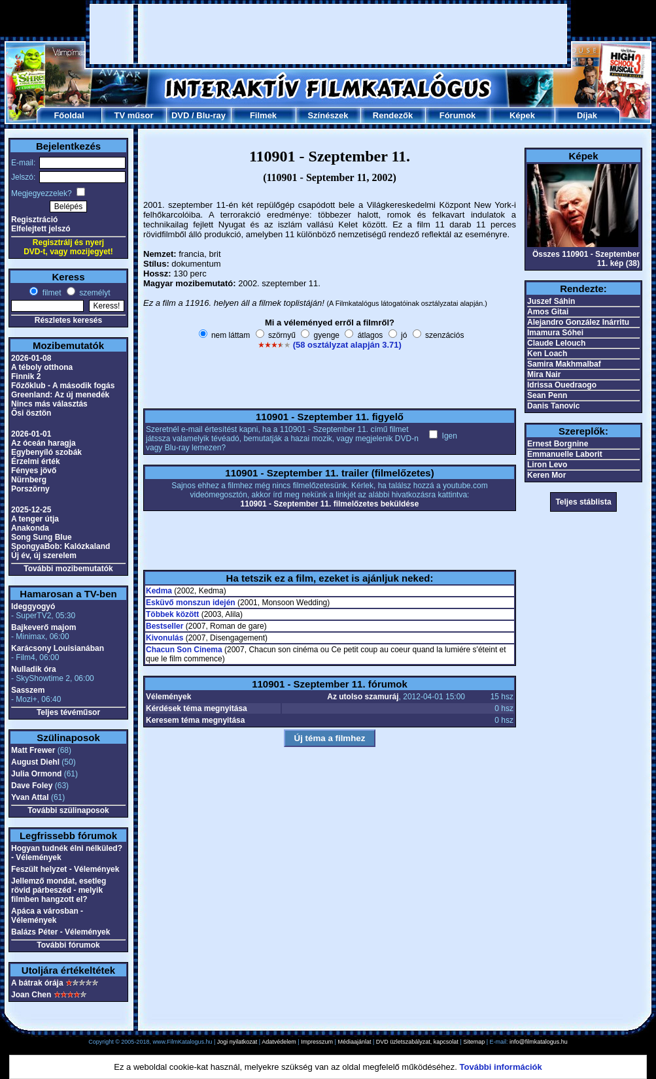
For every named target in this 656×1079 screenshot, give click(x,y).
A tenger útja (35, 518)
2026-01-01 (31, 434)
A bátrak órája (37, 983)
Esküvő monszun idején (190, 602)
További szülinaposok (68, 810)
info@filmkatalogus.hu (538, 1041)
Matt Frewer (33, 750)
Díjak (587, 115)
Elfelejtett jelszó (41, 228)
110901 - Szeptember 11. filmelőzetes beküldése (330, 503)
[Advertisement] (167, 34)
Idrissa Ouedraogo (561, 385)
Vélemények (168, 696)
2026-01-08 (31, 358)
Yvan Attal (30, 797)
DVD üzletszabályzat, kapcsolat (417, 1041)
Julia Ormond (36, 773)
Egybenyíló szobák (46, 452)
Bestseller (164, 626)
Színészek (327, 115)
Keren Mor (546, 475)
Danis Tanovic (553, 405)
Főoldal (69, 115)
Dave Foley (31, 785)
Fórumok (458, 115)
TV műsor (134, 115)
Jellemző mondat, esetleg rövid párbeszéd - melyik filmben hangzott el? (58, 890)
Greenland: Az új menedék (60, 394)
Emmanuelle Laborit (564, 454)
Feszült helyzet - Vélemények (65, 869)
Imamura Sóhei (555, 332)
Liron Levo (547, 464)
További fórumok (68, 945)
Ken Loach (547, 353)
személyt (94, 292)
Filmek (263, 115)
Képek (522, 115)
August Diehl (35, 762)
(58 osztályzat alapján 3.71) (347, 345)
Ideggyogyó (33, 606)
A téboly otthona (42, 367)
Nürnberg (28, 479)
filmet (50, 292)
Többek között (172, 614)
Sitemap (474, 1041)
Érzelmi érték (35, 461)
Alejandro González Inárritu (578, 322)
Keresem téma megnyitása (195, 720)
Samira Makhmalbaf (564, 364)
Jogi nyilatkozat (237, 1041)
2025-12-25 (31, 509)
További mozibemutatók (68, 568)
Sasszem (27, 690)
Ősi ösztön (31, 413)
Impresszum (317, 1041)
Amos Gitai (547, 311)
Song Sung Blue (41, 537)
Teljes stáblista (583, 501)
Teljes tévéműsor (68, 712)
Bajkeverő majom (43, 627)
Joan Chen (31, 994)
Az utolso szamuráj (362, 696)
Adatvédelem (279, 1041)
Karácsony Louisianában (57, 648)
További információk (501, 1067)
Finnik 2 (26, 376)
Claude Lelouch (556, 343)
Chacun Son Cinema (184, 649)
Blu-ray (211, 115)
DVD (180, 115)
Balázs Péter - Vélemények (60, 932)
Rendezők (393, 115)
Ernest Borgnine (557, 443)
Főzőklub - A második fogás (62, 385)
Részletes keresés (68, 320)
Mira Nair (544, 374)
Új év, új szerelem (44, 555)
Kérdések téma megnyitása (196, 708)
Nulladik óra (33, 669)
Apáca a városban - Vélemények (47, 915)
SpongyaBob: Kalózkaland (60, 546)
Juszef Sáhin (551, 301)
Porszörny (30, 488)
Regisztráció (34, 219)
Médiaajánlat (354, 1041)
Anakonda (30, 528)
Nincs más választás (49, 403)
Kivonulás (164, 637)
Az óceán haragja (43, 443)
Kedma (159, 590)
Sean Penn (547, 395)
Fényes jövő (33, 470)
